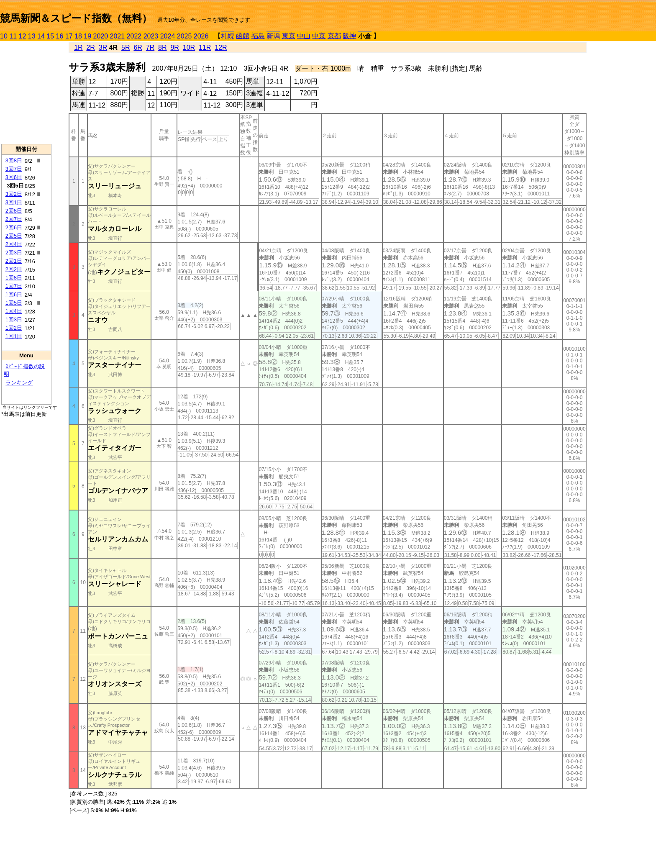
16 (60, 36)
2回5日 (13, 236)
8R (162, 47)
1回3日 (13, 319)
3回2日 (13, 194)
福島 (258, 35)
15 (50, 36)
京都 (334, 35)
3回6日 (13, 177)
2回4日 (13, 244)
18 (78, 36)
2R (90, 47)
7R (150, 47)
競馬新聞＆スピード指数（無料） (76, 18)
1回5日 (13, 303)
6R (137, 47)
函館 (242, 35)
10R (189, 47)
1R (78, 47)
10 (4, 36)
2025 (184, 36)
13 (32, 36)
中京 (318, 35)
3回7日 (13, 169)
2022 (134, 36)
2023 (151, 36)
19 (87, 36)
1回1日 (13, 336)
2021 (117, 36)
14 (41, 36)
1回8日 (13, 277)
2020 (100, 36)
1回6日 (13, 294)
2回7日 (13, 219)
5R (125, 47)
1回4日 (13, 311)
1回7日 (13, 286)
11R (205, 47)
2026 (201, 36)
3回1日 (13, 202)
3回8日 (13, 160)
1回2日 (13, 328)
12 (22, 36)
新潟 (273, 36)
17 (69, 36)
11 (13, 36)
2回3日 (13, 252)
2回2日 (13, 269)
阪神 (349, 35)
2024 (167, 36)
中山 (303, 35)
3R (103, 47)
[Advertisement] (26, 92)
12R (221, 47)
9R (174, 47)
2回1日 (13, 261)
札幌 (227, 36)
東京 (288, 35)
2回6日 (13, 227)
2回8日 (13, 211)
